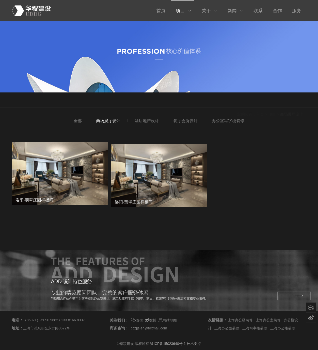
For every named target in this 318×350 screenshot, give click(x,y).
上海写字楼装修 (254, 328)
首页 (260, 101)
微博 (150, 320)
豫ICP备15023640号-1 (168, 344)
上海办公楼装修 (240, 320)
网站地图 (167, 320)
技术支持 (194, 344)
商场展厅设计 (291, 101)
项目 (272, 101)
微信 (137, 320)
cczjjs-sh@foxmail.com (149, 328)
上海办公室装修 (268, 320)
